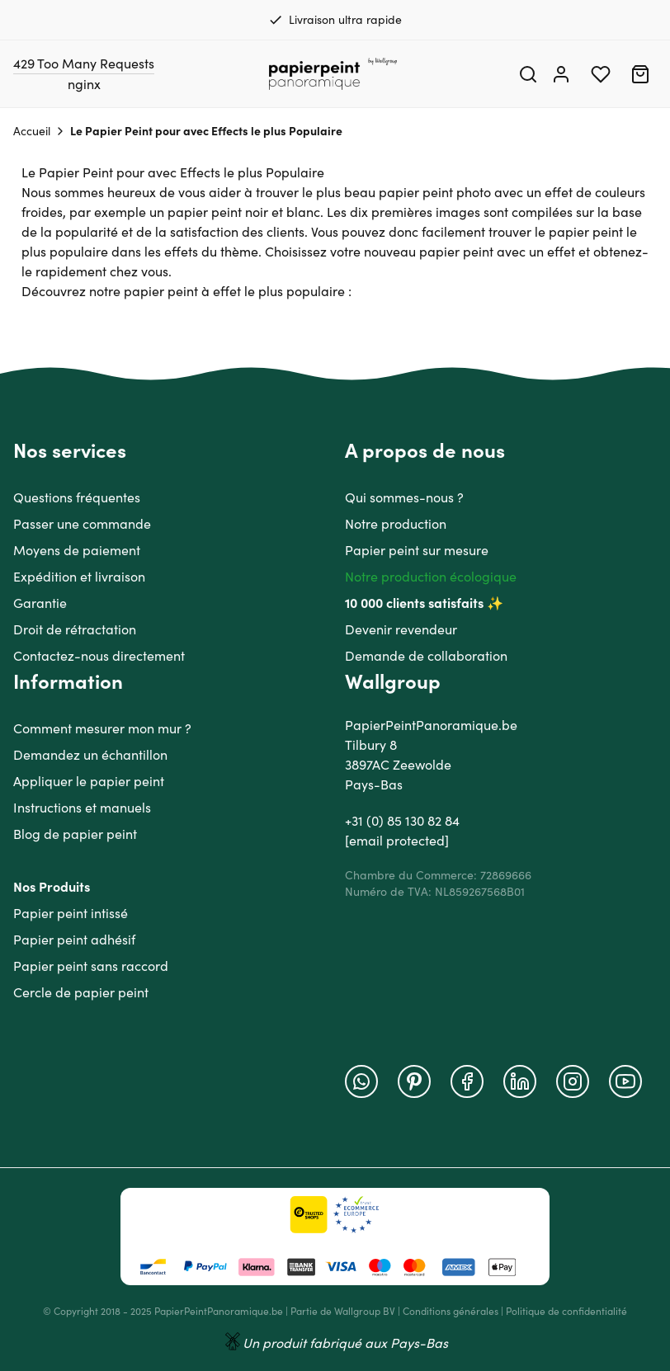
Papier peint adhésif (74, 939)
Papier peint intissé (70, 913)
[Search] (528, 74)
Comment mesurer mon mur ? (102, 728)
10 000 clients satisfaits (414, 603)
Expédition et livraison (79, 576)
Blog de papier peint (75, 834)
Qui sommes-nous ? (404, 497)
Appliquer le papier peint (88, 781)
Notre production (395, 524)
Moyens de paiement (76, 550)
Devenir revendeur (401, 629)
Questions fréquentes (76, 497)
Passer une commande (82, 524)
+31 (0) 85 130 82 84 (402, 821)
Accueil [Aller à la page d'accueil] (31, 131)
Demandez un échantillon (90, 755)
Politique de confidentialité (566, 1311)
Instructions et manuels (82, 807)
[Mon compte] (561, 74)
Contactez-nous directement (99, 656)
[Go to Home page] (333, 74)
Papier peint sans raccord (90, 966)
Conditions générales (450, 1311)
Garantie (40, 603)
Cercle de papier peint (81, 992)
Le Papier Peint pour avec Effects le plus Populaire (206, 131)
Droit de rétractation (74, 629)
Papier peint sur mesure (416, 550)
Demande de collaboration (426, 656)
